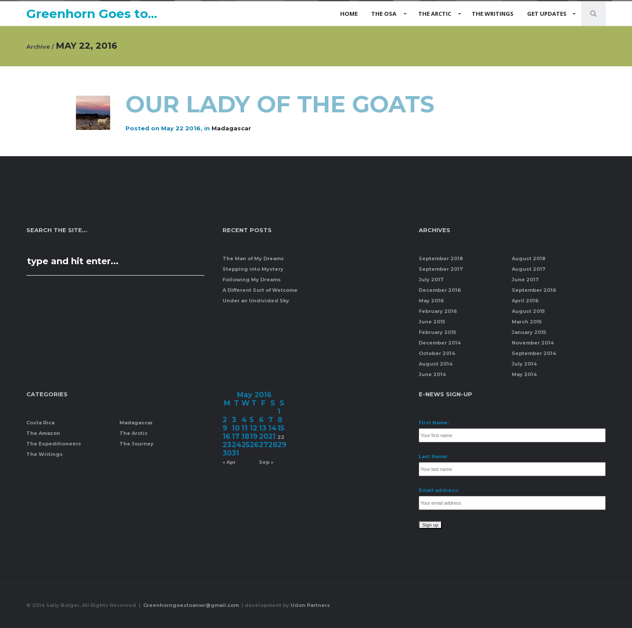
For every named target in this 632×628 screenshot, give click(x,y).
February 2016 (438, 311)
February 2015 (437, 332)
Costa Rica (40, 423)
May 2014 (524, 374)
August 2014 (435, 364)
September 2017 (441, 269)
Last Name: (433, 456)
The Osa (383, 14)
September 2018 (441, 258)
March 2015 (527, 322)
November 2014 (533, 343)
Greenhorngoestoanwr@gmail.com (191, 605)
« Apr (229, 462)
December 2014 (440, 343)
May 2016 (431, 301)
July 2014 (524, 364)
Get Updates (547, 14)
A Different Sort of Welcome (260, 290)
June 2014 (432, 374)
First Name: (434, 423)
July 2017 (431, 279)
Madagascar (231, 128)
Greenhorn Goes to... (91, 13)
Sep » (266, 462)
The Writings (493, 14)
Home (349, 14)
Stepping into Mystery (253, 269)
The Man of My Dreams (253, 258)
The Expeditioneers (53, 444)
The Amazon (43, 433)
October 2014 (437, 353)
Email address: (439, 490)
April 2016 (525, 301)
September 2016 (534, 290)
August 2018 (529, 258)
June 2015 (432, 322)
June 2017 (525, 279)
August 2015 (528, 311)
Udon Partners (310, 605)
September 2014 (534, 353)
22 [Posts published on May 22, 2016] (280, 437)
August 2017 (529, 269)
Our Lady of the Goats (283, 104)
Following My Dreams (252, 279)
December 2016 (440, 290)
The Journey (136, 444)
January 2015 (529, 332)
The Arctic (434, 14)
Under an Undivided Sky (256, 301)
